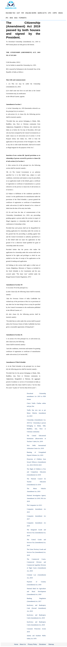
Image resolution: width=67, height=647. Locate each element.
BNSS (60, 13)
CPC (49, 13)
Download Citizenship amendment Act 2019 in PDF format (36, 396)
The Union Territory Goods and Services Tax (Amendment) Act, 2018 (36, 552)
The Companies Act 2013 (34, 505)
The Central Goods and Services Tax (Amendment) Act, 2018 (36, 542)
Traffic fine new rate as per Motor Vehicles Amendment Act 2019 (36, 413)
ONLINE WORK (30, 13)
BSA (15, 18)
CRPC (55, 13)
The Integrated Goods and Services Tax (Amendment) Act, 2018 (36, 532)
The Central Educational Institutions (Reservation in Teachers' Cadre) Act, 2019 (36, 438)
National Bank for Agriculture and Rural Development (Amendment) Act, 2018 (36, 591)
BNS (11, 18)
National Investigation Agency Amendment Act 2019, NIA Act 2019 (36, 498)
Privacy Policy (32, 644)
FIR (22, 13)
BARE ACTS (42, 13)
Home (16, 644)
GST (18, 13)
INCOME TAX (10, 13)
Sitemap (51, 644)
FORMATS (22, 18)
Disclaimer (42, 644)
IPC (7, 18)
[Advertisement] (12, 400)
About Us (23, 644)
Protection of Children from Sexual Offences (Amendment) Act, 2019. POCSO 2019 (36, 462)
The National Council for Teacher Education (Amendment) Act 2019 (36, 481)
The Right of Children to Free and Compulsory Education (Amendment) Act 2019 (36, 472)
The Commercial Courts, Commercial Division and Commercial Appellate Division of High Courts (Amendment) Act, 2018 (36, 565)
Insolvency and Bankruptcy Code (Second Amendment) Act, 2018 (36, 608)
